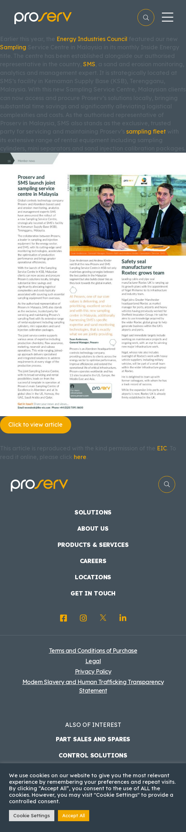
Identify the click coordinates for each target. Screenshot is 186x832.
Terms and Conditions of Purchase (93, 650)
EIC (162, 448)
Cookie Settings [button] (31, 815)
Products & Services (93, 544)
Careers (93, 561)
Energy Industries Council (91, 38)
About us (93, 528)
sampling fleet (146, 131)
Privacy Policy (93, 671)
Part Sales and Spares (93, 739)
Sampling (13, 47)
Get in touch (93, 593)
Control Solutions (93, 755)
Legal (93, 661)
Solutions (93, 512)
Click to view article (35, 424)
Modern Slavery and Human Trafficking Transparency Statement (93, 686)
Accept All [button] (73, 815)
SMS (89, 64)
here (80, 456)
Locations (93, 577)
